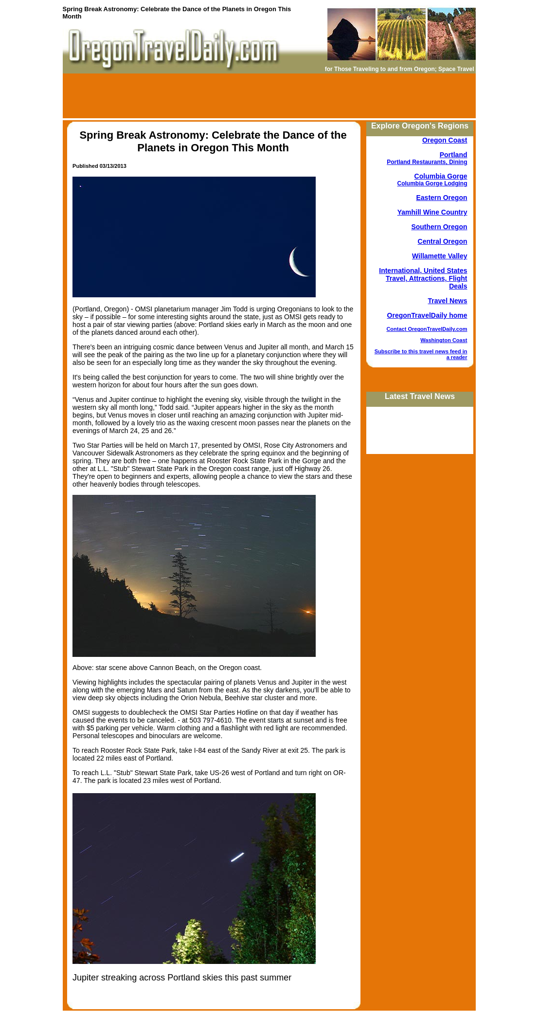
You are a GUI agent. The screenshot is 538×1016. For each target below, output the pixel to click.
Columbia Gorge (440, 176)
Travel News (447, 301)
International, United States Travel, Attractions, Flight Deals (423, 278)
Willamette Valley (439, 256)
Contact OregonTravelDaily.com (426, 329)
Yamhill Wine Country (432, 212)
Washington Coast (443, 340)
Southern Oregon (439, 227)
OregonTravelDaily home (427, 315)
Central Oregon (442, 241)
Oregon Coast (444, 140)
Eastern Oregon (441, 197)
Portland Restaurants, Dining (427, 162)
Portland (453, 155)
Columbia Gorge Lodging (432, 183)
